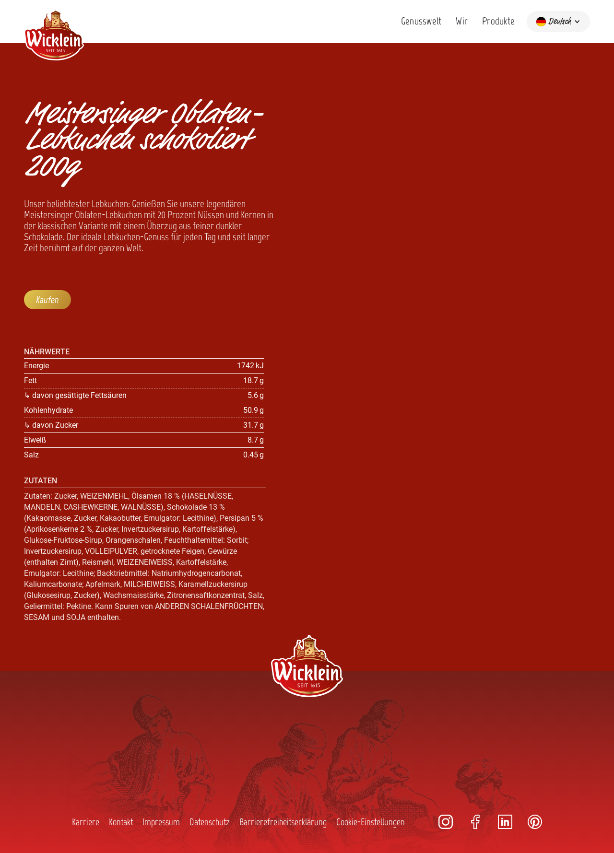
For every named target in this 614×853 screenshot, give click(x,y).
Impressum (161, 822)
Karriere (85, 822)
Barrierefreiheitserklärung (283, 822)
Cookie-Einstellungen (370, 822)
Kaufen (47, 299)
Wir (462, 21)
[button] (558, 21)
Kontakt (121, 822)
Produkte (498, 21)
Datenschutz (209, 822)
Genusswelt (421, 21)
